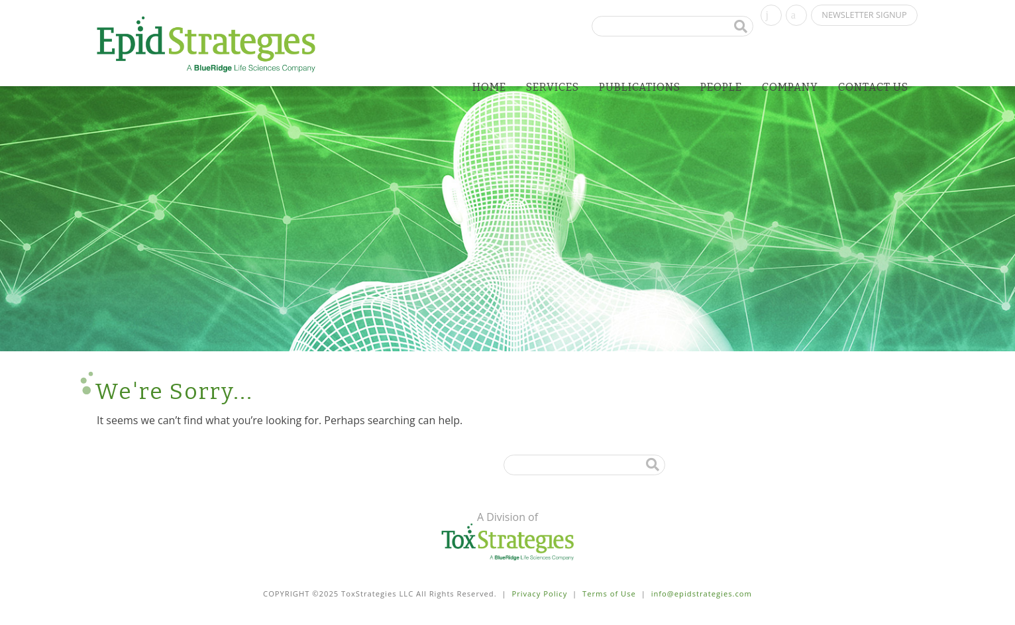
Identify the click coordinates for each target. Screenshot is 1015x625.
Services (552, 87)
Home (489, 87)
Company (790, 87)
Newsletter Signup (864, 15)
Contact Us (873, 87)
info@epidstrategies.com (701, 593)
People (721, 87)
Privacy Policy (539, 593)
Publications (639, 87)
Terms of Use (609, 593)
